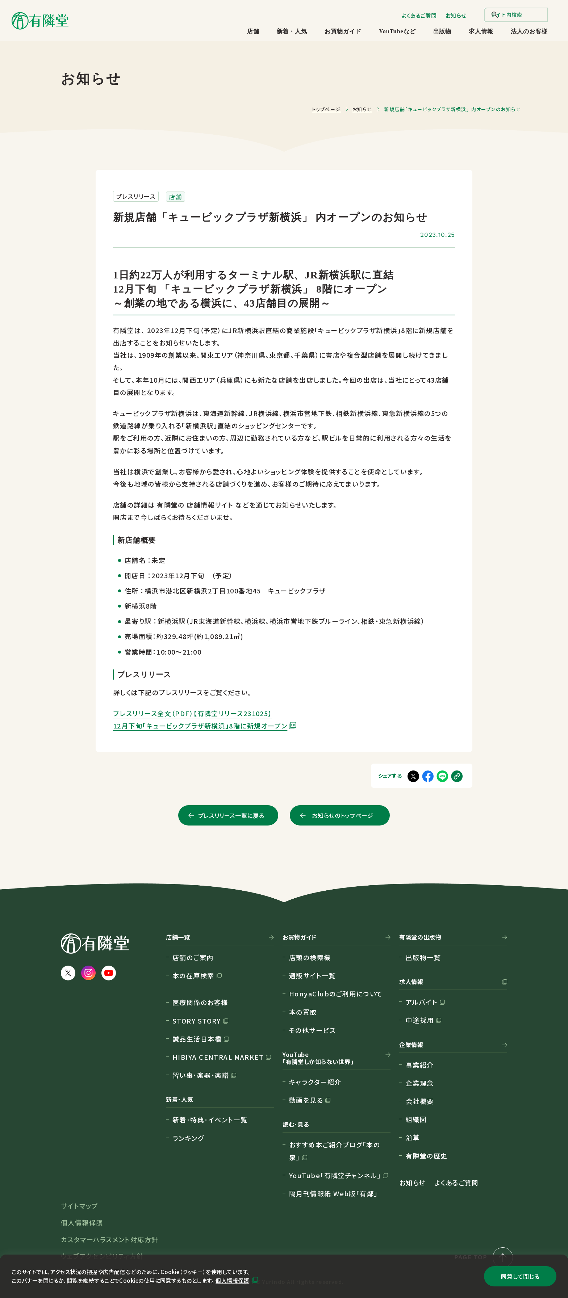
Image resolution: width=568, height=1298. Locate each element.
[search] (515, 14)
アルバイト (422, 1002)
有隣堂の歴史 (427, 1155)
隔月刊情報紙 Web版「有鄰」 (333, 1193)
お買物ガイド (343, 31)
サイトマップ (79, 1205)
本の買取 (303, 1012)
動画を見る (306, 1100)
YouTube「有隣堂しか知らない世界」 (318, 1058)
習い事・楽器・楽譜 (200, 1075)
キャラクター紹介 (315, 1082)
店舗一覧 (178, 937)
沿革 (413, 1137)
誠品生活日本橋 (197, 1038)
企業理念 (420, 1083)
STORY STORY (196, 1020)
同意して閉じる (520, 1276)
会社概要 (420, 1101)
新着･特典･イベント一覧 (209, 1119)
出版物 (442, 31)
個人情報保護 (232, 1280)
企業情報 (411, 1045)
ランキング (188, 1138)
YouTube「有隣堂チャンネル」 (335, 1175)
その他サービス (312, 1030)
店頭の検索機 (310, 957)
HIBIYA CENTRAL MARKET (218, 1057)
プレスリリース (135, 196)
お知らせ (456, 15)
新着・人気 (292, 31)
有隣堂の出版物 (420, 937)
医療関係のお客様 (200, 1002)
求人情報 (481, 31)
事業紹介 (420, 1065)
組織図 (416, 1119)
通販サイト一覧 (312, 975)
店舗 (253, 31)
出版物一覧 (423, 957)
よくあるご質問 (419, 15)
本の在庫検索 (193, 975)
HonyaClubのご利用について (336, 993)
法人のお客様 (529, 31)
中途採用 (420, 1020)
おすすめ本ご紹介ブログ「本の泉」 (334, 1151)
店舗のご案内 (193, 957)
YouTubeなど (397, 31)
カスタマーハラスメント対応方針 (110, 1239)
